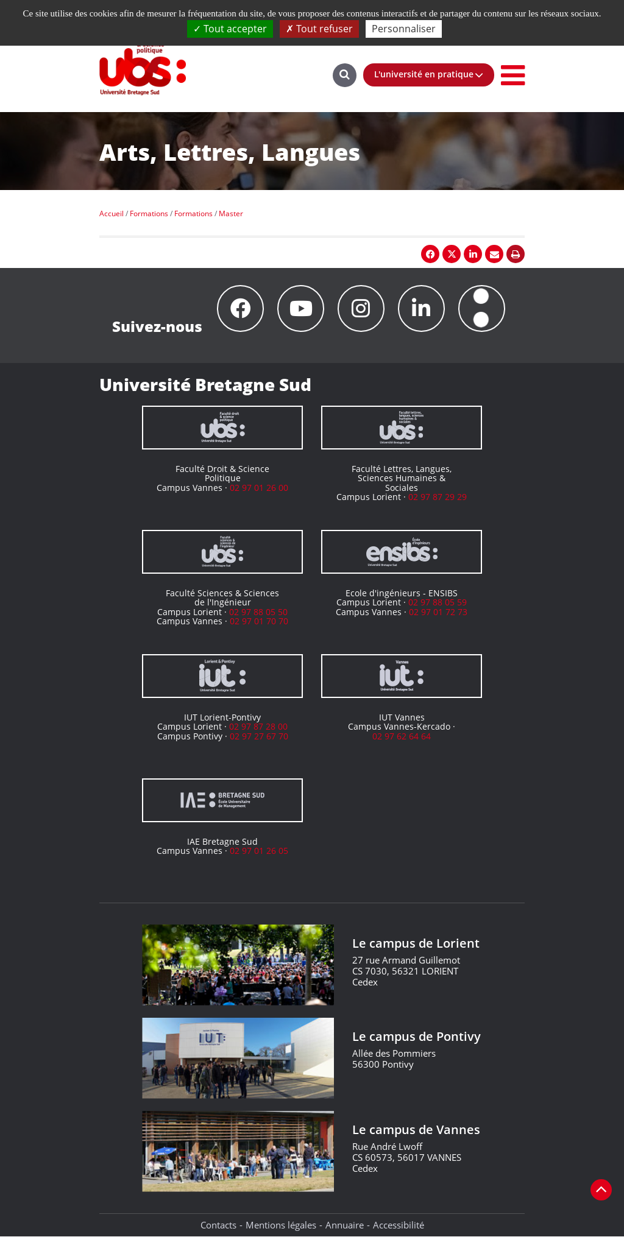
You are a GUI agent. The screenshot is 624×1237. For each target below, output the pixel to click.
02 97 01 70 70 (259, 621)
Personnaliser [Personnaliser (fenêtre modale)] (404, 28)
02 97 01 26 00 (259, 487)
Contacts (218, 1225)
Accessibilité (398, 1225)
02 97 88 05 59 (437, 602)
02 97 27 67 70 (259, 736)
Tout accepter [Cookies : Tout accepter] (230, 28)
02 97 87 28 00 (258, 726)
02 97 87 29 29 (437, 496)
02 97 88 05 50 (258, 611)
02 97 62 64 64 (401, 736)
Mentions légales (281, 1225)
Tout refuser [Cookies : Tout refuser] (319, 28)
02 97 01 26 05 (259, 850)
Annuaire (344, 1225)
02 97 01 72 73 (438, 611)
